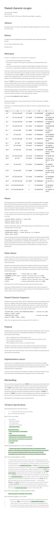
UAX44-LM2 (25, 240)
